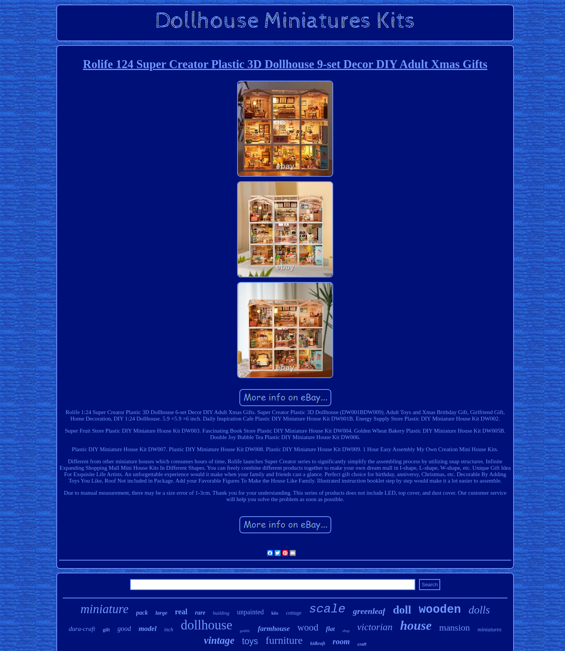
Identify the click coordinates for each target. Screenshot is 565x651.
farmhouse (274, 628)
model (147, 628)
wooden (440, 609)
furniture (284, 640)
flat (330, 628)
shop (345, 631)
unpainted (250, 612)
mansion (454, 627)
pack (142, 612)
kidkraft (317, 643)
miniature (105, 609)
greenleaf (369, 611)
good (124, 628)
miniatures (490, 629)
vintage (219, 640)
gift (106, 629)
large (161, 613)
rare (200, 612)
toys (250, 641)
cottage (293, 613)
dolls (479, 610)
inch (168, 629)
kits (274, 613)
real (181, 611)
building (221, 613)
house (416, 625)
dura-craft (82, 628)
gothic (245, 630)
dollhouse (206, 625)
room (341, 641)
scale (327, 609)
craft (361, 644)
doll (402, 609)
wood (307, 627)
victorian (375, 626)
